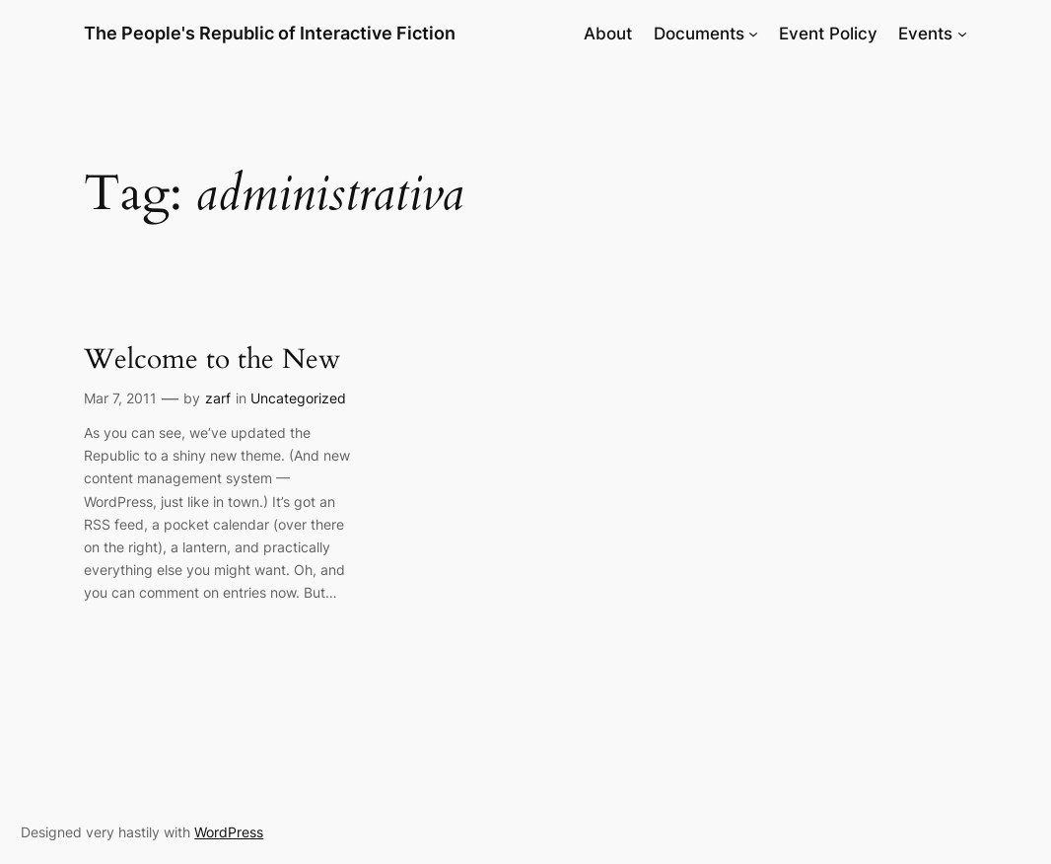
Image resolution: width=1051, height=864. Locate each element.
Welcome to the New (212, 360)
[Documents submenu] (753, 33)
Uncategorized (298, 398)
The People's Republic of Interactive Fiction (269, 33)
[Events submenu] (962, 33)
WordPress (228, 832)
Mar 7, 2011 (120, 398)
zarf (218, 398)
